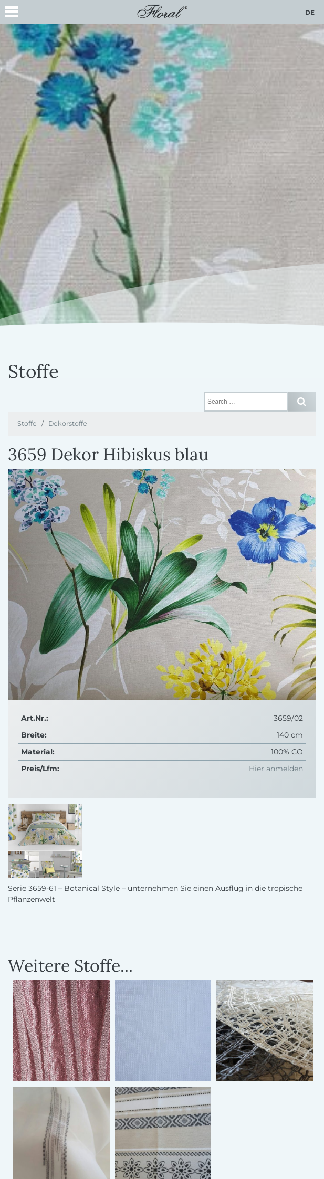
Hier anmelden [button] (276, 768)
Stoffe (27, 423)
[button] (11, 13)
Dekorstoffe (67, 423)
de (310, 12)
